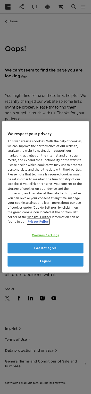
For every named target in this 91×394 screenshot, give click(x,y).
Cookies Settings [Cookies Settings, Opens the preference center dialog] (45, 235)
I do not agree (45, 248)
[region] (45, 197)
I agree (45, 261)
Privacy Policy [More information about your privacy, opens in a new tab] (38, 222)
